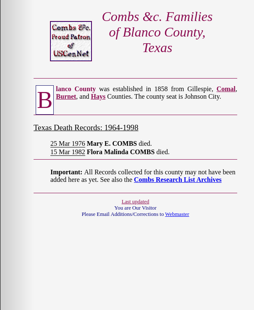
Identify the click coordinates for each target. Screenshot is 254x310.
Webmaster (177, 214)
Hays (98, 96)
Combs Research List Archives (178, 179)
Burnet (66, 96)
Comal (226, 88)
